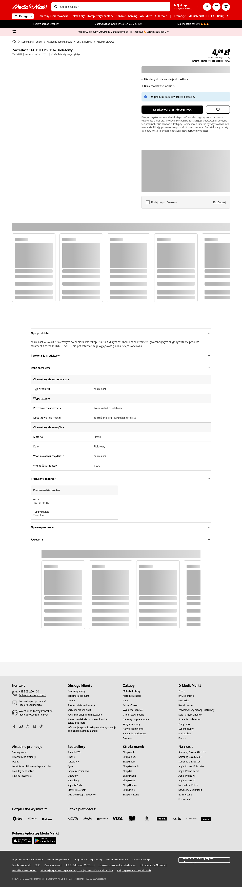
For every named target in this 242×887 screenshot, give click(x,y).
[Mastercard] (132, 818)
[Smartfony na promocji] (24, 757)
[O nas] (181, 691)
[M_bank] (161, 818)
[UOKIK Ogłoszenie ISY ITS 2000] (80, 865)
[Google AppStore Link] (45, 840)
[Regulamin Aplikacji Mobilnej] (88, 859)
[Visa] (117, 818)
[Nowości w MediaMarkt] (190, 790)
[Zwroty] (71, 700)
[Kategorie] (23, 16)
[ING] (176, 818)
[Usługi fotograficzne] (133, 714)
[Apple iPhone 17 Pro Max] (191, 766)
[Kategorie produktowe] (134, 733)
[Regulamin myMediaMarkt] (59, 859)
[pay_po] (87, 818)
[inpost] (32, 818)
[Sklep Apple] (129, 752)
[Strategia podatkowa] (189, 719)
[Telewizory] (73, 761)
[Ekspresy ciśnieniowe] (78, 771)
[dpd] (17, 818)
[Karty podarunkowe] (133, 729)
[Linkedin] (35, 726)
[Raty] (125, 700)
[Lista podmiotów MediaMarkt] (153, 865)
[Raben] (47, 819)
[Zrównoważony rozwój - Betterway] (196, 710)
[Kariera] (182, 738)
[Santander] (206, 819)
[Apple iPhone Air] (186, 775)
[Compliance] (184, 724)
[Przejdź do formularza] (30, 705)
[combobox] (113, 6)
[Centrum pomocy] (76, 691)
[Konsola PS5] (74, 752)
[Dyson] (71, 766)
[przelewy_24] (73, 818)
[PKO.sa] (191, 818)
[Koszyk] (226, 7)
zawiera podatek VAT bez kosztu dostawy (211, 61)
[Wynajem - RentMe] (133, 710)
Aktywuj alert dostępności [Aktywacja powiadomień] (172, 110)
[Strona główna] (14, 42)
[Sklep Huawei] (130, 785)
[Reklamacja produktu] (79, 696)
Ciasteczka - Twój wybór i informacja (204, 860)
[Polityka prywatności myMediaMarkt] (134, 870)
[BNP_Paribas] (102, 818)
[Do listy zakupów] (216, 7)
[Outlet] (15, 761)
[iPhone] (71, 757)
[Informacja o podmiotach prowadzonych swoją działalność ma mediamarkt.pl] (93, 729)
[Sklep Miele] (129, 790)
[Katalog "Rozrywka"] (22, 775)
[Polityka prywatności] (21, 865)
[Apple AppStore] (22, 840)
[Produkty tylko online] (23, 771)
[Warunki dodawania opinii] (24, 870)
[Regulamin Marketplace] (117, 859)
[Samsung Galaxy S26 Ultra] (192, 752)
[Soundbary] (73, 780)
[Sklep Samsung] (131, 794)
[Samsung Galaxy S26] (189, 761)
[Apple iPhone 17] (186, 780)
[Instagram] (29, 726)
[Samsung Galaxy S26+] (190, 757)
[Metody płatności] (132, 696)
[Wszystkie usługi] (131, 724)
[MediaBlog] (183, 700)
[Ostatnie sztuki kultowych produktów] (31, 766)
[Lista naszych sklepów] (189, 714)
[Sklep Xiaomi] (129, 757)
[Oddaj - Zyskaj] (130, 705)
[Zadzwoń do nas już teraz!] (32, 695)
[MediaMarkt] (29, 6)
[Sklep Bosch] (129, 761)
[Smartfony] (73, 775)
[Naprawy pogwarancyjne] (136, 719)
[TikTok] (42, 726)
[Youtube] (22, 726)
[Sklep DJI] (127, 771)
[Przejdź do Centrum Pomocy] (33, 714)
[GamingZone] (185, 794)
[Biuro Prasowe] (185, 705)
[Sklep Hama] (129, 780)
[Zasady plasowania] (53, 865)
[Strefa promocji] (20, 752)
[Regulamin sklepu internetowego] (85, 714)
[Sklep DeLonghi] (131, 766)
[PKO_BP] (147, 818)
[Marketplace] (184, 733)
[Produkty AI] (184, 799)
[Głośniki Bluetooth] (77, 790)
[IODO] (37, 865)
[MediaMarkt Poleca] (188, 785)
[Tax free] (127, 738)
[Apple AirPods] (75, 785)
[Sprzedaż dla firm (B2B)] (79, 710)
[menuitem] (53, 16)
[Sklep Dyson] (129, 775)
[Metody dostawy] (131, 691)
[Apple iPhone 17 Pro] (188, 771)
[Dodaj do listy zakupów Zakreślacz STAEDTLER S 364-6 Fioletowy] (218, 110)
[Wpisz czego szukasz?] (56, 7)
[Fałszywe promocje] (141, 859)
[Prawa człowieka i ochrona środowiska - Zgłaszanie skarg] (93, 721)
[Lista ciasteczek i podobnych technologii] (117, 865)
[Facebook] (15, 726)
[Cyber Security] (186, 729)
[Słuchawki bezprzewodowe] (82, 794)
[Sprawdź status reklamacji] (81, 705)
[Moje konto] (207, 7)
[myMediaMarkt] (186, 696)
